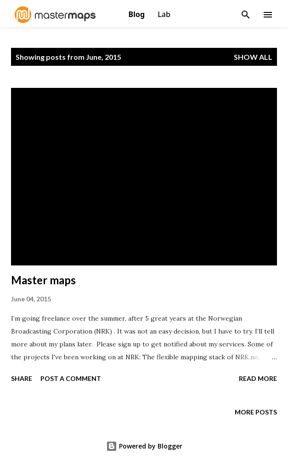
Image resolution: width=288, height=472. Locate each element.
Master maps (43, 280)
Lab (164, 14)
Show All (253, 56)
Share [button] (21, 378)
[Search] (245, 11)
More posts (256, 412)
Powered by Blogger (144, 446)
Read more (258, 378)
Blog (138, 14)
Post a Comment (70, 378)
